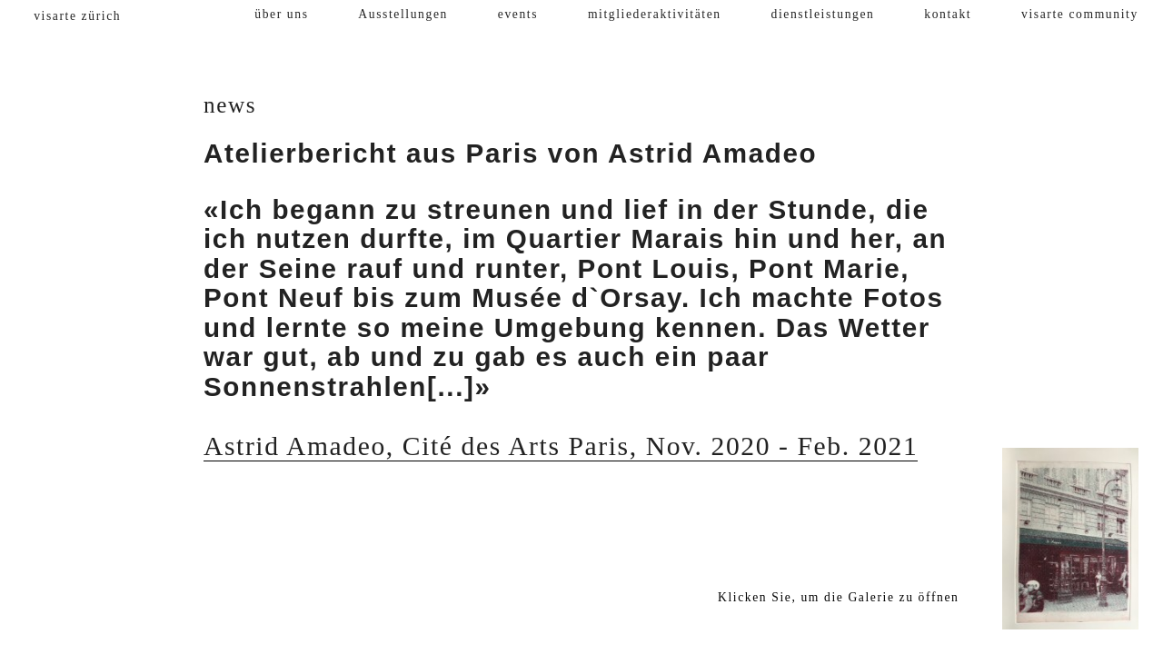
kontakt (947, 14)
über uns (281, 14)
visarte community (1079, 14)
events (518, 14)
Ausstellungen (403, 14)
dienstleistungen (823, 14)
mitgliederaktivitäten (654, 14)
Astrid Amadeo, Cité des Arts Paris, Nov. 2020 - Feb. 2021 (561, 446)
